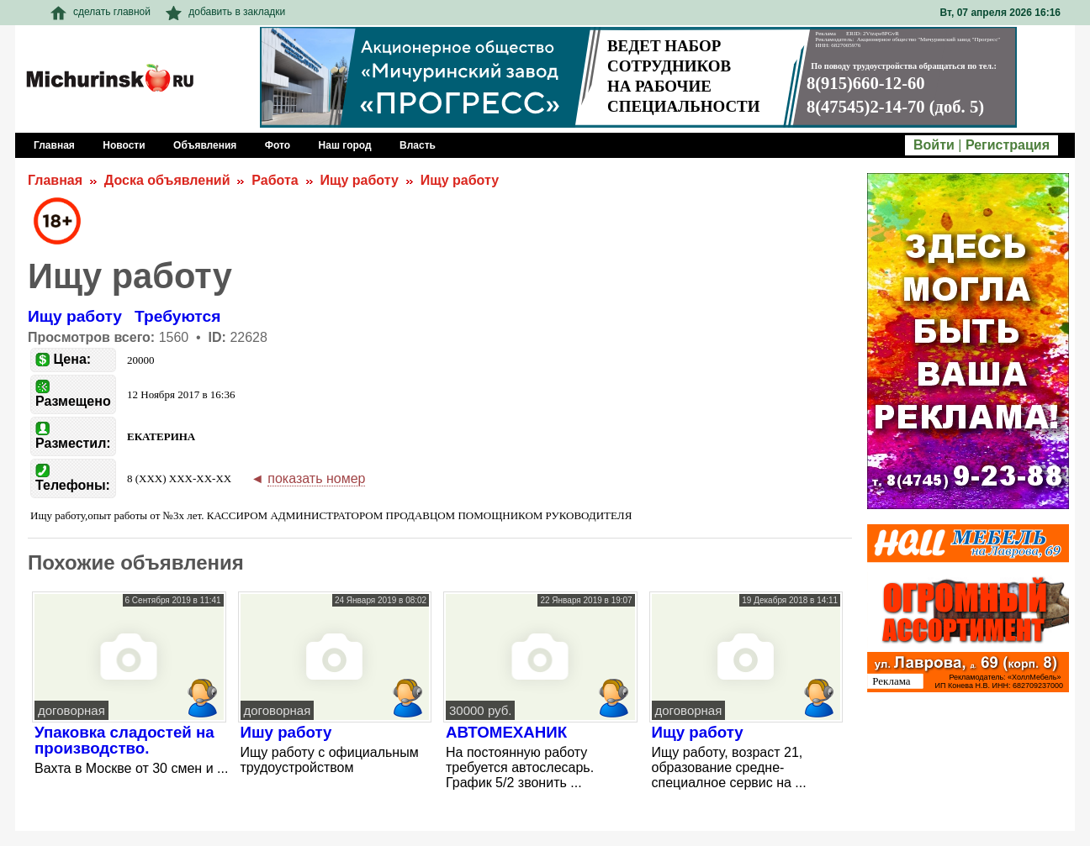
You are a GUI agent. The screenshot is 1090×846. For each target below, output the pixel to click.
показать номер (316, 478)
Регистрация (1008, 145)
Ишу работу (286, 732)
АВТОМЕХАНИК (506, 732)
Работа (274, 180)
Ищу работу (359, 180)
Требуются (177, 316)
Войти (934, 145)
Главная (55, 180)
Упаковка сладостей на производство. (124, 740)
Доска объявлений (167, 180)
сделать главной (100, 12)
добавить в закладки (225, 12)
